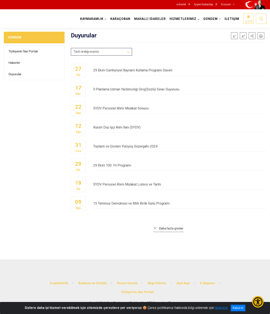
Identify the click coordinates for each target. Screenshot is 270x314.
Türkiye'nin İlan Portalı (137, 292)
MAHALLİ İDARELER (150, 19)
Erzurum (226, 4)
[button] (252, 35)
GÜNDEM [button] (210, 19)
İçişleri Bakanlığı (203, 4)
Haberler (14, 63)
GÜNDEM (14, 37)
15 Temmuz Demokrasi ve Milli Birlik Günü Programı (179, 203)
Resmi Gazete (127, 283)
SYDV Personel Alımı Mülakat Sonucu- (179, 108)
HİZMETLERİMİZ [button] (183, 19)
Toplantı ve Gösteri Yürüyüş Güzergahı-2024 (179, 146)
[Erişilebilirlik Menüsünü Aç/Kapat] (258, 302)
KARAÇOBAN (120, 19)
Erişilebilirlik (59, 283)
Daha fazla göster (171, 228)
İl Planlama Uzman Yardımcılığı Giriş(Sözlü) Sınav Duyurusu (179, 89)
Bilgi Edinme (157, 283)
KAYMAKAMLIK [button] (91, 19)
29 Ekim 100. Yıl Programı (179, 165)
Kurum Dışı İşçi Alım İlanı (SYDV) (179, 127)
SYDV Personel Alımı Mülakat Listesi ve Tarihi (179, 184)
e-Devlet (181, 4)
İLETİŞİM (232, 19)
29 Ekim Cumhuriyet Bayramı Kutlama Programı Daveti (179, 70)
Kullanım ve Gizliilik (92, 283)
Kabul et (238, 308)
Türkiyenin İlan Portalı (23, 51)
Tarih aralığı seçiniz (86, 51)
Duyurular (15, 74)
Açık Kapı (183, 283)
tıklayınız (221, 308)
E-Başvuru (207, 283)
